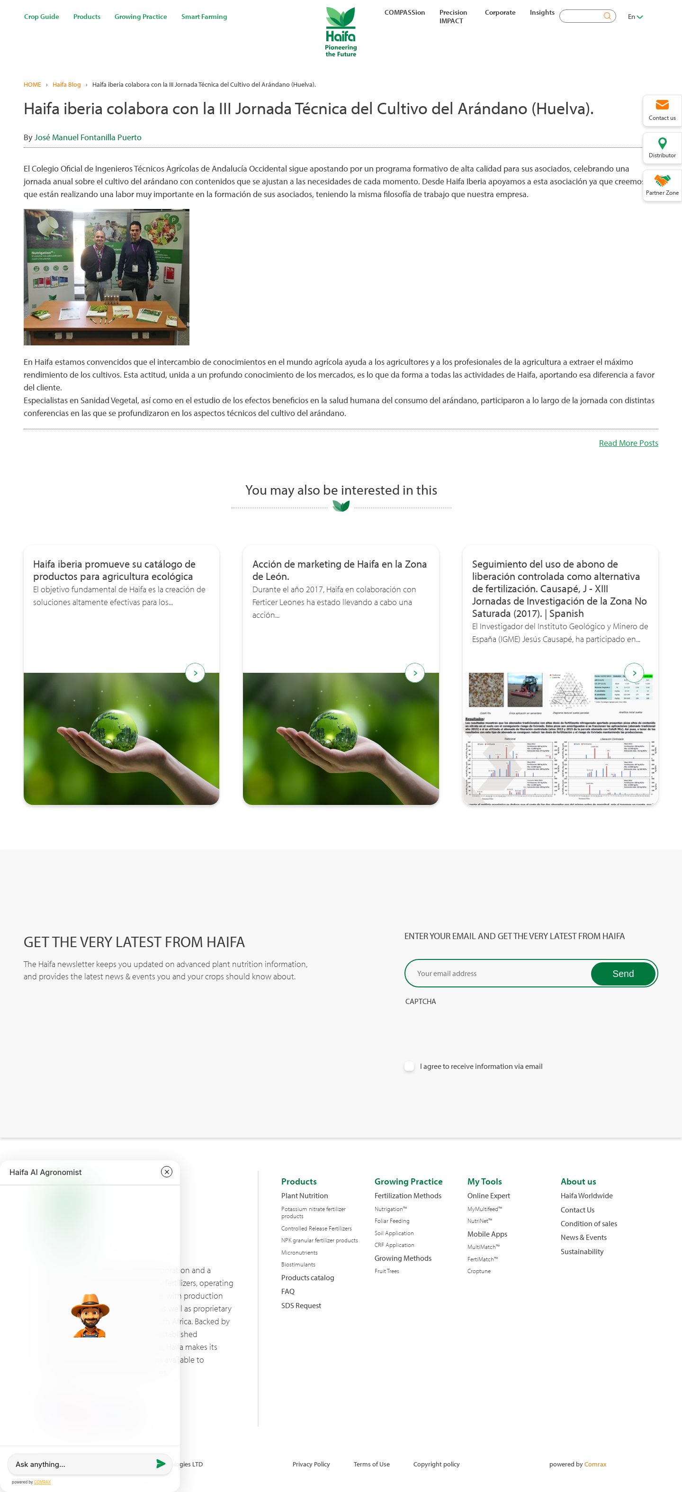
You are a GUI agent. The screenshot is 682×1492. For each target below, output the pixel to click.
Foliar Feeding (392, 1220)
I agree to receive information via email (481, 1066)
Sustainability (582, 1251)
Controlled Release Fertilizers (316, 1228)
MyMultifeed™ (484, 1208)
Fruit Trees (387, 1271)
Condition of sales (589, 1223)
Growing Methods (403, 1258)
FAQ (288, 1291)
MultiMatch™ (483, 1246)
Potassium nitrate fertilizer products (313, 1212)
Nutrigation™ (391, 1208)
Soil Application (394, 1233)
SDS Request (301, 1305)
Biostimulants (298, 1264)
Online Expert (488, 1195)
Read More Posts (628, 442)
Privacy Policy (311, 1463)
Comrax (595, 1463)
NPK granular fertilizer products (319, 1240)
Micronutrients (299, 1252)
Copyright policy (436, 1463)
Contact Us (577, 1209)
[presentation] (476, 1024)
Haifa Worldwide (587, 1195)
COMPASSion (405, 12)
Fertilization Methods (408, 1195)
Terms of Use (372, 1463)
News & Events (584, 1237)
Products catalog (307, 1277)
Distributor (662, 155)
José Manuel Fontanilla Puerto (88, 137)
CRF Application (394, 1244)
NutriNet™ (479, 1220)
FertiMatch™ (482, 1259)
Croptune (479, 1271)
